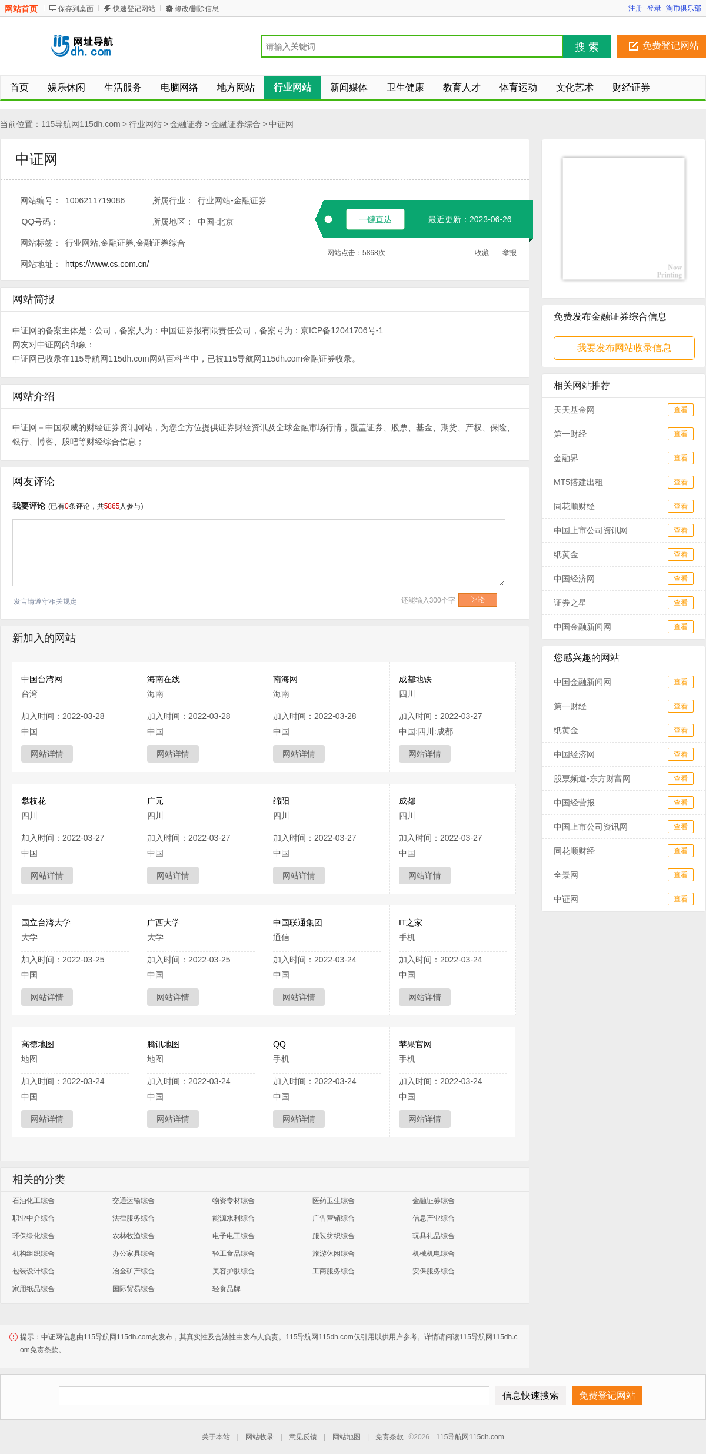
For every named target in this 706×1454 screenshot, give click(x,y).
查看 (681, 410)
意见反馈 (303, 1437)
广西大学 (163, 922)
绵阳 (281, 800)
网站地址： (40, 264)
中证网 (281, 124)
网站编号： (40, 200)
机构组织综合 (33, 1253)
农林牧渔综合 (133, 1236)
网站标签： (40, 243)
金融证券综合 (236, 124)
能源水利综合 (233, 1218)
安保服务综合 (433, 1271)
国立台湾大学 (46, 922)
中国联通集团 (297, 922)
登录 (654, 8)
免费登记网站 (670, 46)
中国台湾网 (41, 679)
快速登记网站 (134, 9)
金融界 (566, 458)
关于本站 (216, 1437)
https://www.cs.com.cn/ (107, 264)
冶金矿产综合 (133, 1271)
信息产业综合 (433, 1218)
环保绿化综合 (33, 1236)
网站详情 (47, 753)
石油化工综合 (33, 1200)
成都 (407, 800)
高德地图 (37, 1044)
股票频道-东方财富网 (592, 778)
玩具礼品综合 (433, 1236)
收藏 (482, 253)
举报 (509, 253)
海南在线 (163, 679)
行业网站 (145, 124)
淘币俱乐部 (683, 8)
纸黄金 (566, 554)
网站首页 (21, 9)
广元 (155, 800)
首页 (19, 87)
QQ (279, 1044)
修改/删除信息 (197, 9)
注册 (635, 8)
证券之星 (570, 602)
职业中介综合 (33, 1218)
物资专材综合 (233, 1200)
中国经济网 (574, 578)
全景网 (566, 875)
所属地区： (173, 221)
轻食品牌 (226, 1289)
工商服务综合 (333, 1271)
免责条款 (389, 1437)
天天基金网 (574, 410)
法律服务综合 (133, 1218)
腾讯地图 (163, 1044)
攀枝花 (33, 800)
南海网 (285, 679)
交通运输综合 (133, 1200)
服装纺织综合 (333, 1236)
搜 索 (587, 47)
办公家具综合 (133, 1253)
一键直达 (375, 219)
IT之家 (410, 922)
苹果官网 (415, 1044)
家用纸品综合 (33, 1289)
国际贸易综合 (133, 1289)
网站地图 (346, 1437)
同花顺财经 (574, 506)
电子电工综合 (233, 1236)
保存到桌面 (76, 9)
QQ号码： (40, 221)
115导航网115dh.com (81, 124)
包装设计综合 (33, 1271)
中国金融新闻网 (582, 626)
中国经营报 (574, 802)
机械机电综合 (433, 1253)
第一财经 (570, 434)
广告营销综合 (333, 1218)
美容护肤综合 (233, 1271)
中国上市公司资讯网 (591, 530)
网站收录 (259, 1437)
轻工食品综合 (233, 1253)
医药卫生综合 (333, 1200)
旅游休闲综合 (333, 1253)
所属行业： (173, 200)
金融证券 (186, 124)
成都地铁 (415, 679)
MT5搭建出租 (578, 482)
